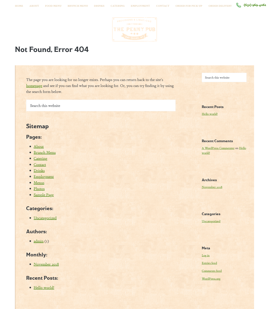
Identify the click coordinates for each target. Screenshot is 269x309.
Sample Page (44, 194)
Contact (40, 164)
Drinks (39, 170)
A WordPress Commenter (218, 148)
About (39, 146)
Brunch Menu (45, 152)
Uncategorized (45, 217)
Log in (206, 255)
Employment (44, 176)
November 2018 (46, 264)
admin (39, 241)
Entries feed (209, 263)
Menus (39, 182)
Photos (39, 188)
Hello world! (44, 287)
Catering (40, 158)
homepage (34, 85)
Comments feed (212, 271)
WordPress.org (211, 278)
